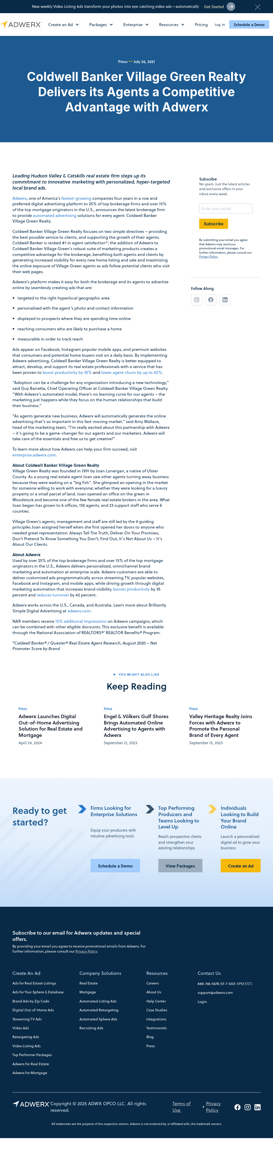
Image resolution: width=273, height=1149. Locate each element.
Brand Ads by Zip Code (30, 1001)
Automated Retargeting (98, 1010)
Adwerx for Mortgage (29, 1072)
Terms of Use (182, 1106)
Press (150, 1046)
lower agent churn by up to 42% (131, 372)
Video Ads (20, 1028)
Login (202, 1001)
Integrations (156, 1019)
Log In (220, 24)
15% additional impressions (81, 621)
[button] (66, 24)
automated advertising (55, 215)
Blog (150, 1036)
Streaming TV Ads (27, 1019)
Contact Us (209, 973)
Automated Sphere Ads (98, 1019)
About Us (153, 992)
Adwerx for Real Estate (30, 1063)
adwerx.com (79, 611)
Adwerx (19, 198)
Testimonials (156, 1028)
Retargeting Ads (25, 1036)
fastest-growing (76, 198)
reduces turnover (53, 595)
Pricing (201, 24)
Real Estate (88, 983)
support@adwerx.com (215, 992)
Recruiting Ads (91, 1028)
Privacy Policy (208, 256)
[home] (22, 24)
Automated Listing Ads (97, 1001)
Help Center (156, 1001)
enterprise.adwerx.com (34, 455)
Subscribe (213, 224)
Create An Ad (26, 973)
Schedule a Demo (249, 24)
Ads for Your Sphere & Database (38, 992)
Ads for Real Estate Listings (34, 983)
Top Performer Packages (32, 1054)
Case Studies (156, 1010)
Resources (157, 973)
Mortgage (87, 992)
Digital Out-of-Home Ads (33, 1010)
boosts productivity (131, 589)
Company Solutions (100, 973)
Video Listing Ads (26, 1046)
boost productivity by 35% (67, 372)
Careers (152, 983)
